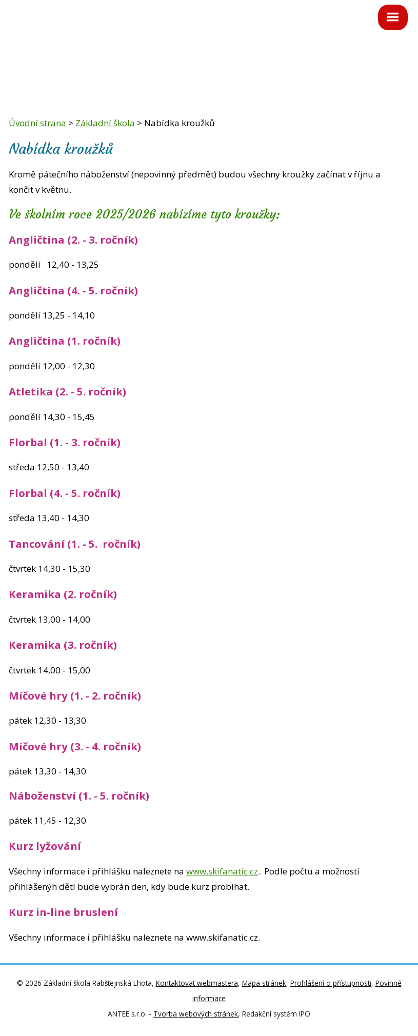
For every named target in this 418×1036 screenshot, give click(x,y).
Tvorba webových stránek (195, 1014)
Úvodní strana (37, 123)
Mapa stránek (264, 983)
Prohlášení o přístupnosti (330, 983)
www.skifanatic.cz (222, 871)
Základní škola (105, 123)
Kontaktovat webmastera (197, 983)
